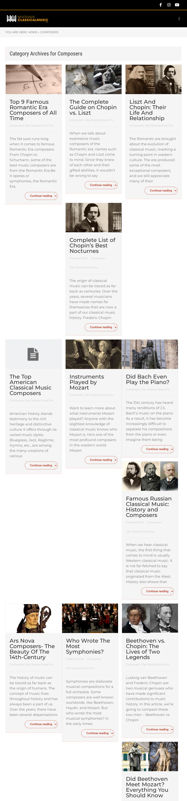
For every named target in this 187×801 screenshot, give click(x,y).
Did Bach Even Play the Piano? (147, 379)
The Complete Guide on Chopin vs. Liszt (93, 107)
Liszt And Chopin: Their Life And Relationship (147, 110)
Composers (17, 125)
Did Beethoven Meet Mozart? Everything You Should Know (147, 787)
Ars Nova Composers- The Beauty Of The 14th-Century (32, 648)
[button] (179, 18)
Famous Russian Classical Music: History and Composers (149, 506)
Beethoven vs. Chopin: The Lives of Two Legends (145, 648)
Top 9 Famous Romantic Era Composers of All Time (33, 110)
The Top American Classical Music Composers (30, 384)
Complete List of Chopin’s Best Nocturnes (92, 245)
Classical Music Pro (41, 125)
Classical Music (79, 258)
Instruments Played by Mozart (87, 382)
